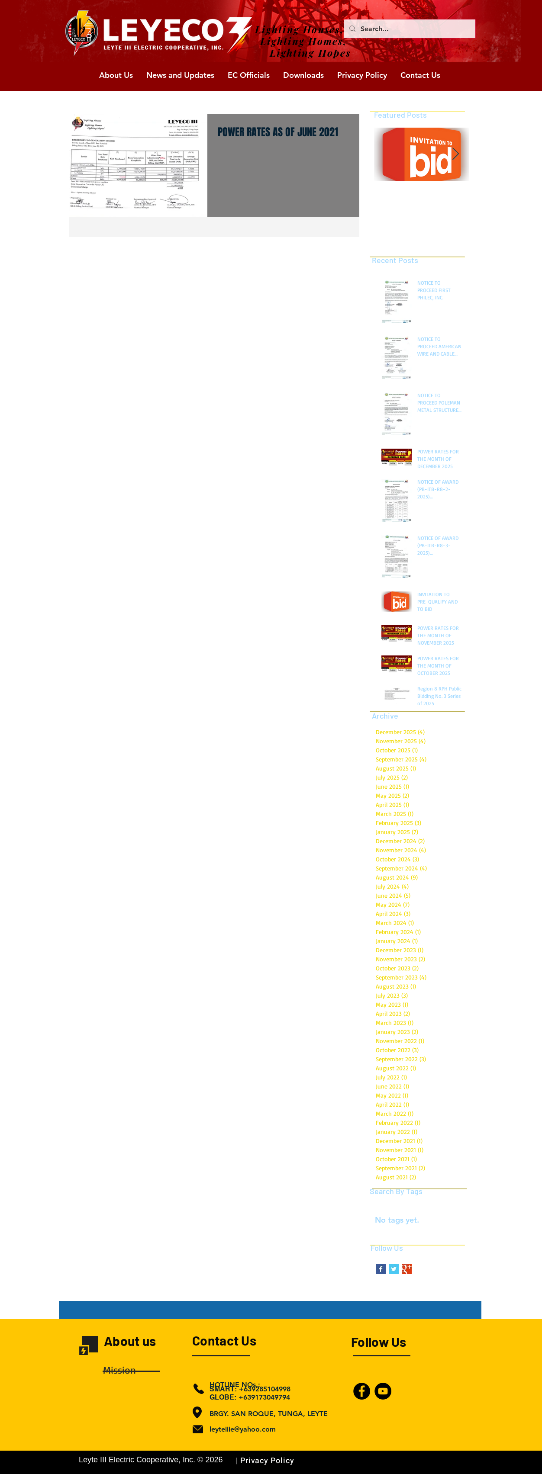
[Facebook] (361, 1391)
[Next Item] (455, 154)
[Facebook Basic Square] (381, 1269)
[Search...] (409, 28)
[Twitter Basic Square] (394, 1269)
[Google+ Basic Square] (407, 1269)
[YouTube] (382, 1391)
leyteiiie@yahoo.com (243, 1429)
